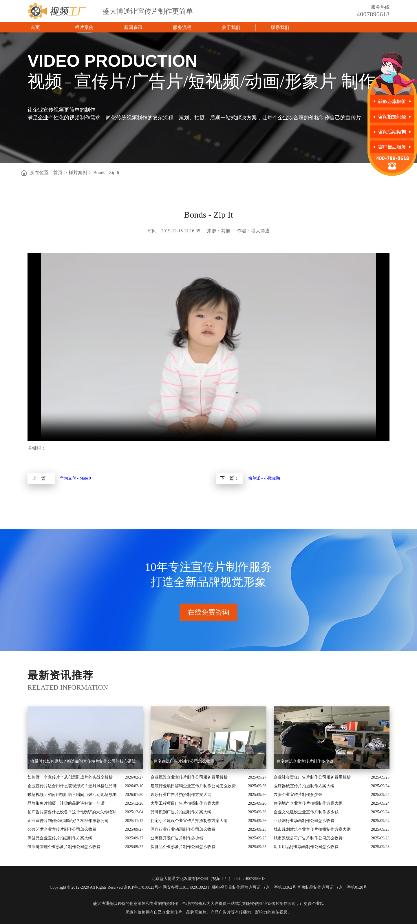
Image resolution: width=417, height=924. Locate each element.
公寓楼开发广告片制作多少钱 (177, 838)
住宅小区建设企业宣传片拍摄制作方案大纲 (189, 821)
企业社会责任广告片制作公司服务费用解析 (312, 777)
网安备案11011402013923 (185, 887)
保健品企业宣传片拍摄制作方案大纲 (60, 838)
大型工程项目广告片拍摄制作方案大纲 (185, 803)
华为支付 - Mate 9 (75, 478)
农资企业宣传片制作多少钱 (298, 794)
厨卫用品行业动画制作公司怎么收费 (306, 847)
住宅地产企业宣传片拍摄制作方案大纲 (308, 803)
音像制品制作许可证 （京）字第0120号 (332, 887)
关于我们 (231, 27)
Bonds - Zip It (106, 172)
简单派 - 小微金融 (264, 478)
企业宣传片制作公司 (277, 903)
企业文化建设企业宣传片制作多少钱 (306, 812)
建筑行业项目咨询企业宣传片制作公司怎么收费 (193, 786)
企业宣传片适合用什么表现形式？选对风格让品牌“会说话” (75, 786)
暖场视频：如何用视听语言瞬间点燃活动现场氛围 (72, 794)
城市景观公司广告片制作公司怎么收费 (308, 838)
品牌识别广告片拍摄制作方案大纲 (181, 812)
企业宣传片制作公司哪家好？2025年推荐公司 (68, 821)
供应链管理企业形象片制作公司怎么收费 (64, 847)
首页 (35, 27)
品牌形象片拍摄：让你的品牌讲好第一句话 (66, 803)
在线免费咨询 (208, 612)
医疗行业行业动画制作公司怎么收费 (183, 829)
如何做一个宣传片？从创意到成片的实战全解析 (70, 777)
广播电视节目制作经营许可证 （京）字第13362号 (252, 887)
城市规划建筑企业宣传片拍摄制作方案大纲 (312, 829)
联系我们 (280, 27)
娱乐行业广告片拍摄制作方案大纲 (181, 794)
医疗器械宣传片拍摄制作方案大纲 (304, 786)
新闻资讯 (133, 27)
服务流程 (182, 27)
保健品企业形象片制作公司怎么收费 (183, 847)
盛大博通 (101, 903)
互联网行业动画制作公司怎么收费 (304, 821)
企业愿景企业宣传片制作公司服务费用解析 (189, 777)
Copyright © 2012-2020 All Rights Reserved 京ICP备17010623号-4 (106, 887)
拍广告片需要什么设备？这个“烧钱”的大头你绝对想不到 (75, 812)
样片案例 (84, 27)
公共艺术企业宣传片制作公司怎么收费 (62, 829)
